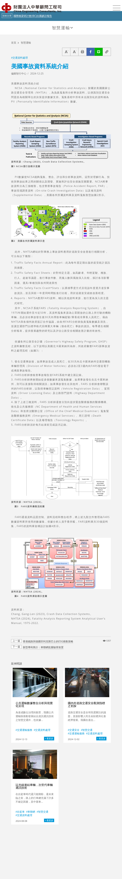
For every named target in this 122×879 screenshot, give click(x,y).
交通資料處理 (20, 57)
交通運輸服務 (24, 730)
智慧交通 (87, 730)
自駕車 (21, 811)
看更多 (50, 738)
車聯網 (31, 811)
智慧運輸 (61, 28)
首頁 (13, 42)
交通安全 (74, 730)
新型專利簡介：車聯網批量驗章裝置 (43, 647)
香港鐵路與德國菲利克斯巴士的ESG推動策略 (48, 641)
